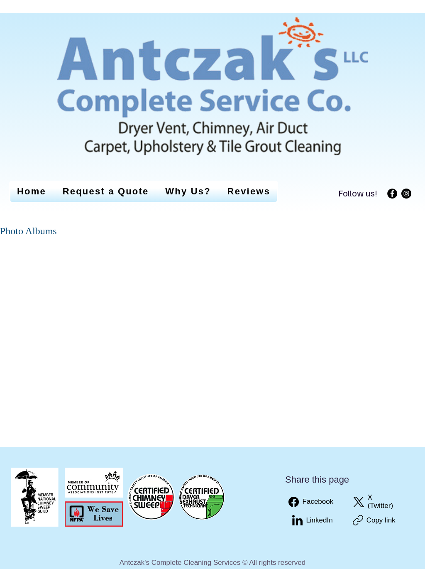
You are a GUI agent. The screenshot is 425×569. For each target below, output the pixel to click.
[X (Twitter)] (376, 501)
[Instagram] (406, 194)
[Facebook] (392, 194)
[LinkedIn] (312, 520)
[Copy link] (374, 520)
